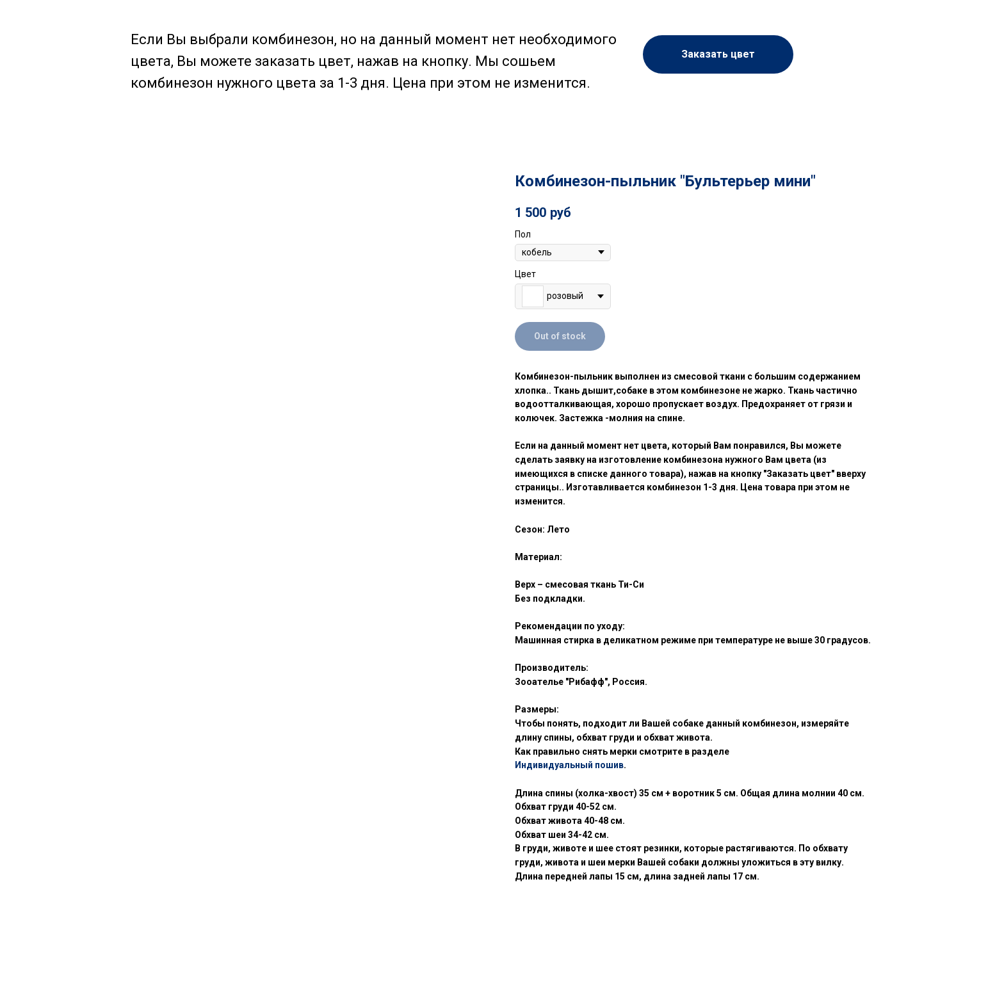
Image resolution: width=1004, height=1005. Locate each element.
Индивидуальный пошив (569, 765)
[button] (718, 54)
